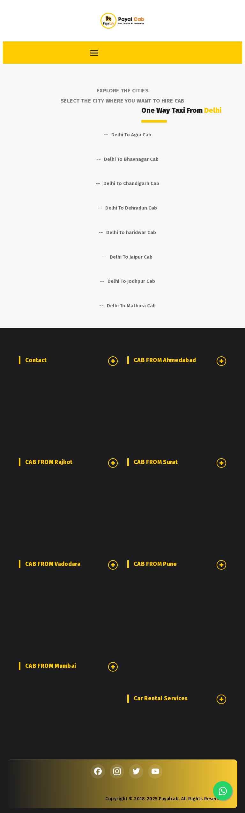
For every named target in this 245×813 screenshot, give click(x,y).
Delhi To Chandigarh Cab (131, 183)
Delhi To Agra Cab (131, 135)
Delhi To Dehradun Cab (131, 208)
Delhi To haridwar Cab (131, 232)
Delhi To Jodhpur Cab (131, 281)
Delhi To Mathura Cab (131, 306)
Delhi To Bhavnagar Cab (131, 159)
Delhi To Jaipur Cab (131, 257)
